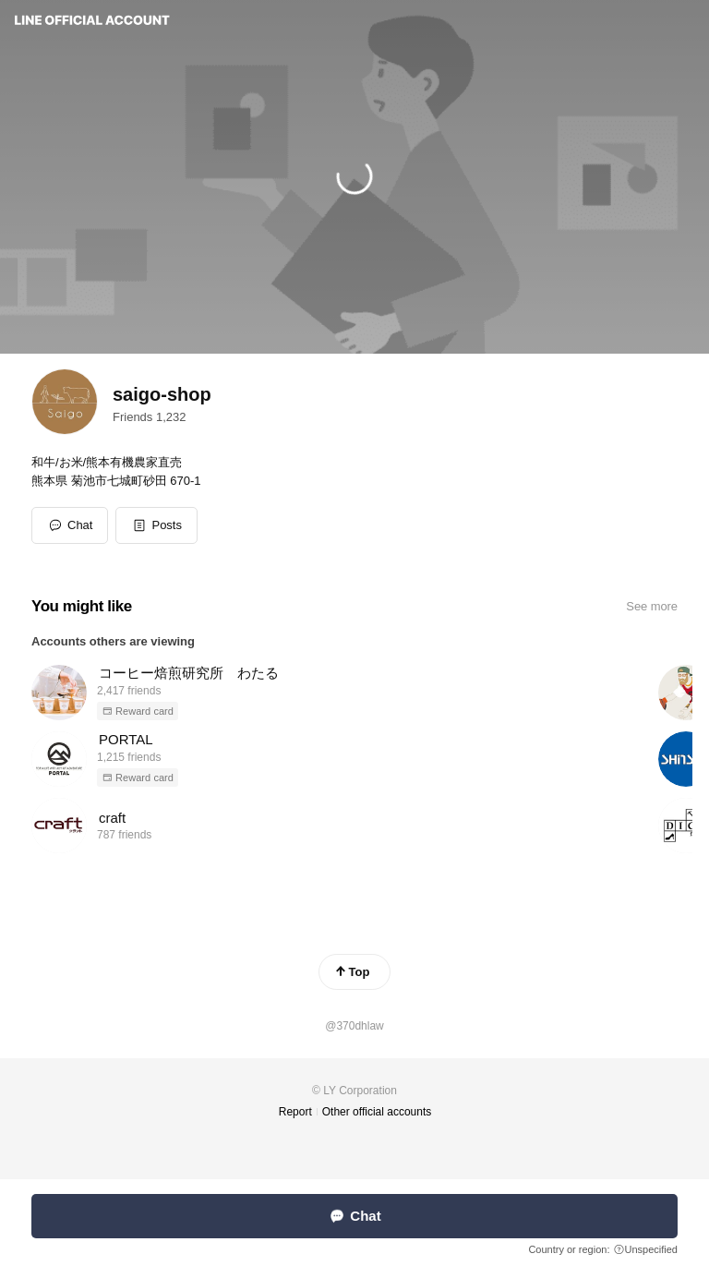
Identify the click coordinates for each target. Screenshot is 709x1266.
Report (295, 1111)
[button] (156, 525)
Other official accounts (377, 1111)
